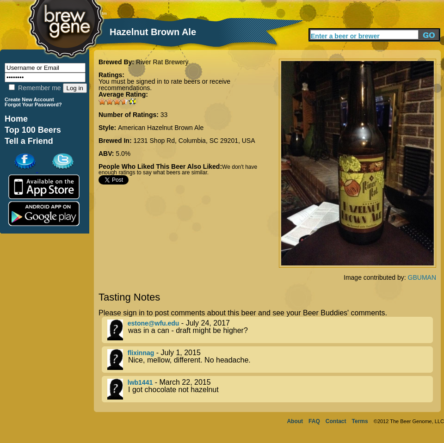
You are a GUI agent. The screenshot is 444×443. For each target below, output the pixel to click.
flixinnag (141, 353)
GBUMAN (422, 277)
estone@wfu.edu (153, 323)
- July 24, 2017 (270, 330)
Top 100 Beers (33, 130)
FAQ (314, 421)
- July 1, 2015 (270, 359)
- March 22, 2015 (270, 389)
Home (16, 118)
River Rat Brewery (162, 62)
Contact (336, 421)
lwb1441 (140, 382)
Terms (360, 421)
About (295, 421)
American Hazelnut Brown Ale (161, 127)
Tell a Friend (29, 141)
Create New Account (29, 99)
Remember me (35, 88)
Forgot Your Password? (33, 104)
